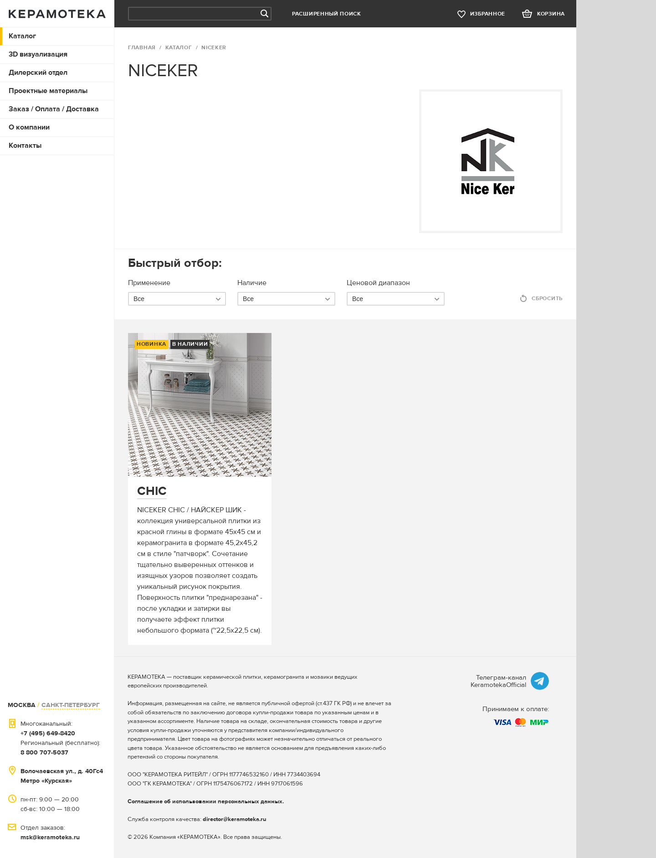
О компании (29, 127)
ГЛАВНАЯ (142, 47)
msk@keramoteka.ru (50, 837)
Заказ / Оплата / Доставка (54, 109)
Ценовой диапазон (378, 282)
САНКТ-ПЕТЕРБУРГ (70, 705)
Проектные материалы (48, 90)
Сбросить (547, 298)
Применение (149, 282)
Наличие (251, 282)
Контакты (25, 145)
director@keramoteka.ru (234, 819)
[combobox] (177, 299)
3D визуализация (38, 54)
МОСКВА (22, 705)
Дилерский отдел (38, 72)
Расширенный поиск (326, 13)
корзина (551, 13)
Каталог (22, 36)
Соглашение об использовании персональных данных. (206, 801)
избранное (487, 13)
